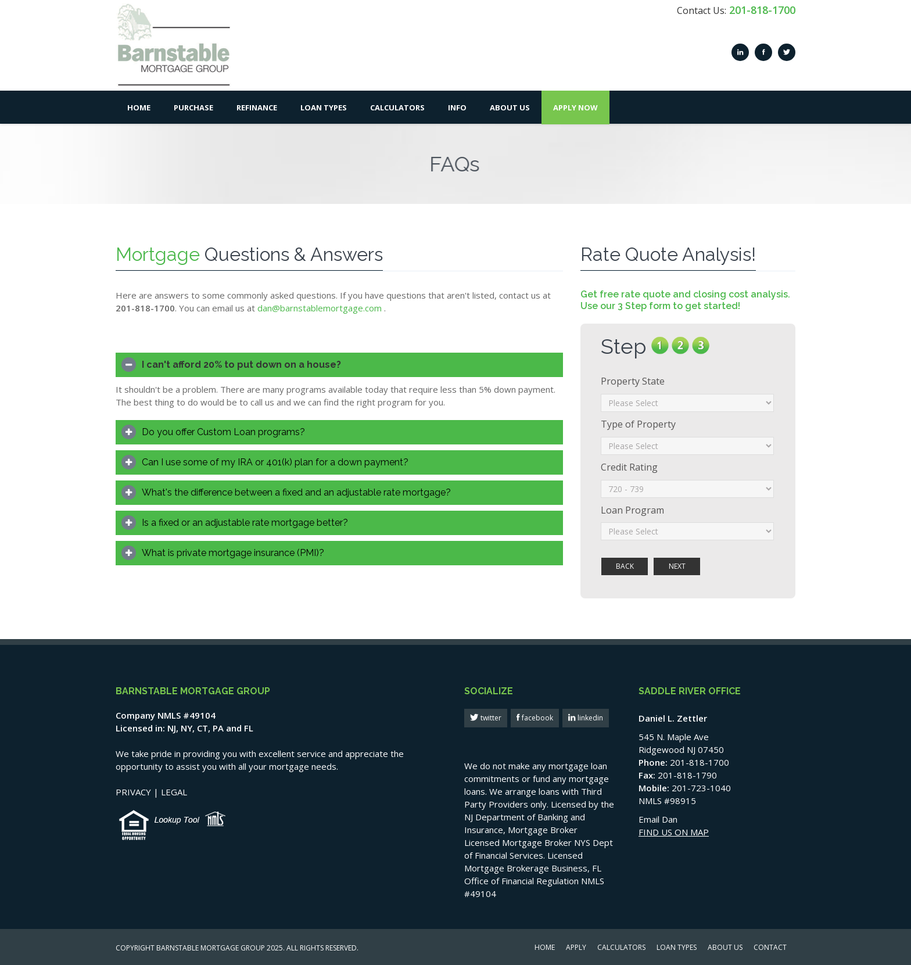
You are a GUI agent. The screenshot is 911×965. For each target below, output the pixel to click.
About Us (510, 107)
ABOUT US (725, 948)
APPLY (576, 948)
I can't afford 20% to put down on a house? (241, 364)
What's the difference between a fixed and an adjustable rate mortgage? (296, 492)
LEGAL (174, 792)
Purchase (193, 107)
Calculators (397, 107)
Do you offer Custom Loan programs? (223, 431)
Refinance (256, 107)
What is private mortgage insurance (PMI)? (233, 552)
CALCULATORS (621, 948)
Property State (633, 381)
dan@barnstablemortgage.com (319, 308)
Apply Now (575, 107)
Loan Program (632, 510)
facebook (536, 718)
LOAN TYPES (677, 948)
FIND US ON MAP (674, 832)
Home (138, 107)
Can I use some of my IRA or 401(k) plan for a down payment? (275, 462)
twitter (490, 718)
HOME (545, 948)
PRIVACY (133, 792)
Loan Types (323, 107)
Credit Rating (629, 467)
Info (457, 107)
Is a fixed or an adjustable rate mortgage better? (245, 522)
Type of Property (638, 424)
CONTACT (770, 948)
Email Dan (658, 819)
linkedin (589, 718)
